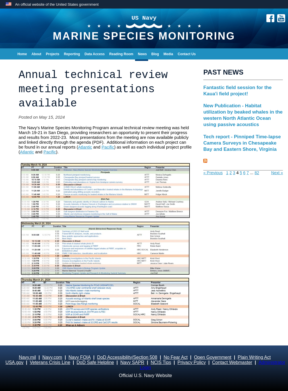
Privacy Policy (191, 362)
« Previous (213, 172)
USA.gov (14, 362)
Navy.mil (27, 357)
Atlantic (85, 147)
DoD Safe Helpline (95, 362)
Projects (52, 54)
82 (256, 172)
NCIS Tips (161, 362)
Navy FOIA (80, 357)
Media (168, 54)
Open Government (212, 357)
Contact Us (187, 54)
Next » (277, 172)
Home (22, 54)
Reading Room (121, 54)
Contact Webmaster (232, 362)
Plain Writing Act (254, 357)
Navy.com (52, 357)
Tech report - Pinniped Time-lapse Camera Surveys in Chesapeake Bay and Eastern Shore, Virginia (242, 143)
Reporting (72, 54)
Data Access (94, 54)
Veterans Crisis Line (50, 362)
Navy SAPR (132, 362)
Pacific (107, 147)
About (37, 54)
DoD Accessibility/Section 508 (127, 357)
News (142, 54)
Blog (155, 54)
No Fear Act (175, 357)
